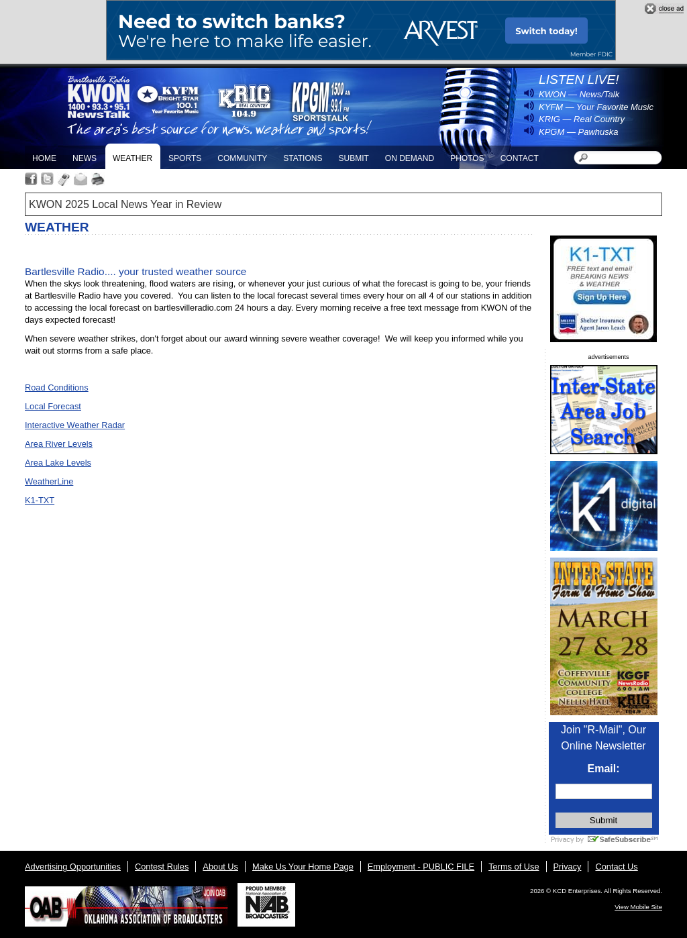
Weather (132, 158)
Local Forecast (53, 406)
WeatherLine (49, 481)
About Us (220, 867)
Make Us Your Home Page (303, 867)
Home (44, 158)
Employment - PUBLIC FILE (421, 867)
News (84, 158)
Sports (184, 158)
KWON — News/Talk (579, 94)
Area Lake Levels (58, 463)
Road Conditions (57, 387)
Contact (519, 158)
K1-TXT (39, 500)
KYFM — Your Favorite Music (596, 107)
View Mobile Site (638, 906)
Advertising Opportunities (73, 867)
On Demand (409, 158)
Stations (302, 158)
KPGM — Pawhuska (579, 132)
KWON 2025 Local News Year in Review (125, 204)
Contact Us (616, 867)
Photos (467, 158)
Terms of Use (513, 867)
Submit (353, 158)
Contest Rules (162, 867)
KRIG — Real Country (582, 119)
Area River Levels (59, 444)
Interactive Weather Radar (75, 425)
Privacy (567, 867)
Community (242, 158)
